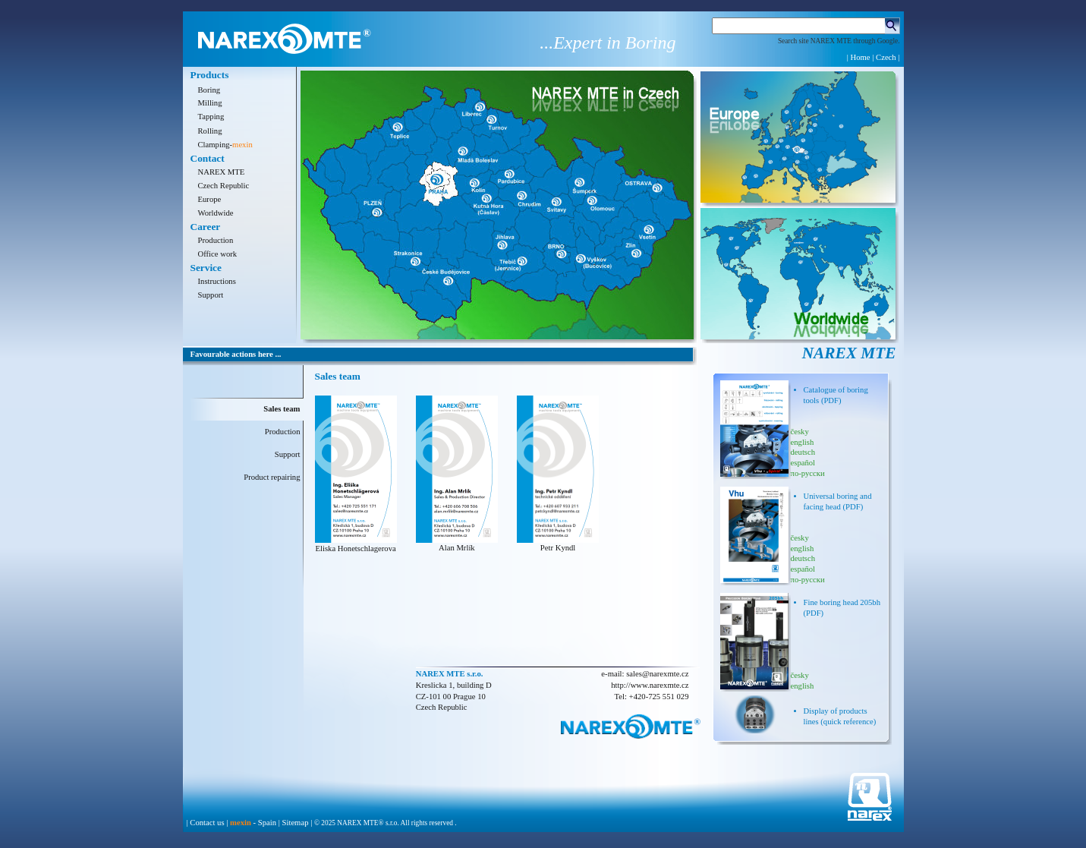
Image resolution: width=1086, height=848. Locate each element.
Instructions (217, 281)
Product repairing (272, 477)
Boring (209, 90)
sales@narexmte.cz (657, 674)
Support (211, 295)
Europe (210, 199)
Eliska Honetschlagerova (355, 548)
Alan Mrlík (457, 548)
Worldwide (216, 213)
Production (216, 240)
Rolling (210, 131)
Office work (218, 254)
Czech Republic (224, 185)
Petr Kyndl (557, 548)
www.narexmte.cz (660, 685)
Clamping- (225, 144)
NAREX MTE (221, 172)
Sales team (281, 409)
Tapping (211, 116)
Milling (210, 103)
